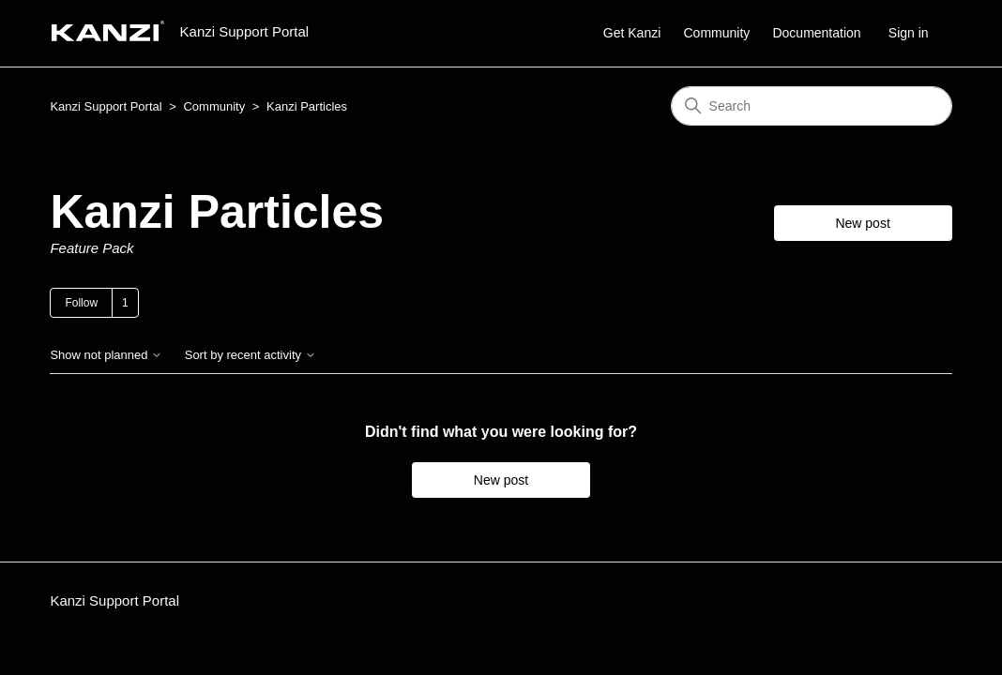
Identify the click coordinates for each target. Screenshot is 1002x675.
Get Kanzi (631, 32)
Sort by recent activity (250, 355)
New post (862, 223)
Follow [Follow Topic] (81, 302)
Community (716, 32)
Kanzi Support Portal (105, 106)
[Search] (811, 106)
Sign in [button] (908, 32)
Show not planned (106, 355)
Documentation (816, 32)
